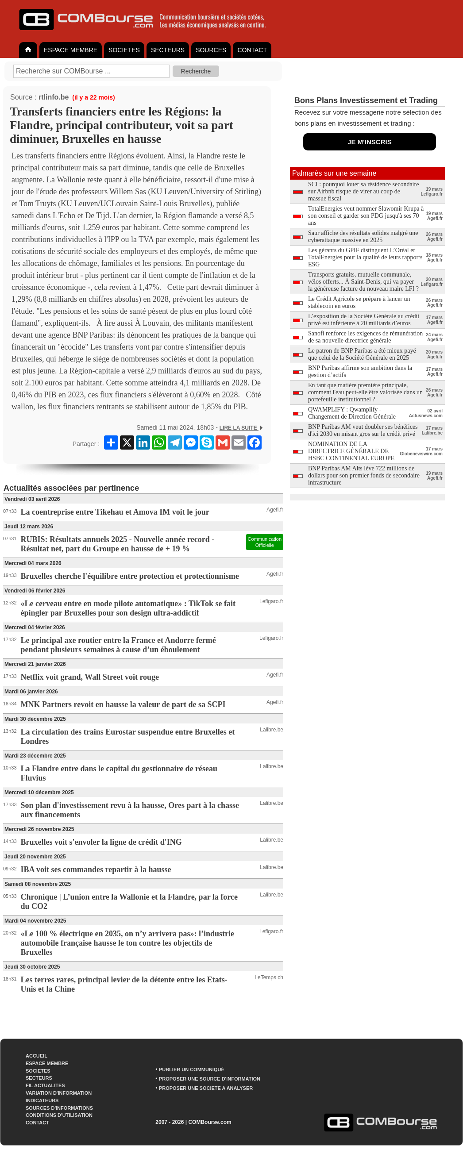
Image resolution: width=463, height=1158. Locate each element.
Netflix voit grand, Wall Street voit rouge (90, 677)
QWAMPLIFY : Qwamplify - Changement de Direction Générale (352, 413)
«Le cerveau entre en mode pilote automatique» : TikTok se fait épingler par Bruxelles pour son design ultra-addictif (128, 608)
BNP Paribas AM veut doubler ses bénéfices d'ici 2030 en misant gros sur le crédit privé (363, 430)
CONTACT (252, 50)
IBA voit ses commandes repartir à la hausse (96, 869)
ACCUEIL (36, 1055)
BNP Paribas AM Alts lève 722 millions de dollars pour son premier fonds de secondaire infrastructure (364, 475)
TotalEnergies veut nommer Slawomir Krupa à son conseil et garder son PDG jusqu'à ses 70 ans (366, 215)
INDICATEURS (42, 1100)
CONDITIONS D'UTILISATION (59, 1115)
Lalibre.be (271, 730)
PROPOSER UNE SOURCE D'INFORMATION (209, 1078)
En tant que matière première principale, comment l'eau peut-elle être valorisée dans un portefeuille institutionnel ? (365, 392)
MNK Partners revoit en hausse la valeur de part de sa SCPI (123, 704)
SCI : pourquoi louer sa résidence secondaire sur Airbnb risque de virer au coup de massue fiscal (363, 191)
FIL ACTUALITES (45, 1085)
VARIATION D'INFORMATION (59, 1093)
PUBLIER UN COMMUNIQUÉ (191, 1069)
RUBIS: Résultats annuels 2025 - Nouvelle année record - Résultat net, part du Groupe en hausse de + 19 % (118, 544)
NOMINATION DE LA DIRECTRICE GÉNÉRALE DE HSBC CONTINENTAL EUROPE (351, 451)
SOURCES (211, 50)
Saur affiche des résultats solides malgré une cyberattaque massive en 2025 (363, 236)
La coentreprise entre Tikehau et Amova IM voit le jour (115, 512)
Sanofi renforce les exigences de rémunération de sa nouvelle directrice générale (365, 337)
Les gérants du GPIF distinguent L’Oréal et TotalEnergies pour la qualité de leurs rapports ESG (365, 257)
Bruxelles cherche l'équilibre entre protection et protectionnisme (130, 576)
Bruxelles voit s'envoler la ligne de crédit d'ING (101, 842)
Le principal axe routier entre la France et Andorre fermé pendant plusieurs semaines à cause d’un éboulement (118, 645)
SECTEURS (168, 50)
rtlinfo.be (54, 97)
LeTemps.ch (269, 977)
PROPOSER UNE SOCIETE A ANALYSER (206, 1088)
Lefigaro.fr (271, 601)
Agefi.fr (274, 510)
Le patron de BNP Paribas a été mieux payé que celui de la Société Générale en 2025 (362, 354)
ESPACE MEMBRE (70, 50)
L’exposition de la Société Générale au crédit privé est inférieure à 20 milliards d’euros (363, 320)
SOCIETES (124, 50)
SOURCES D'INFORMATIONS (59, 1108)
